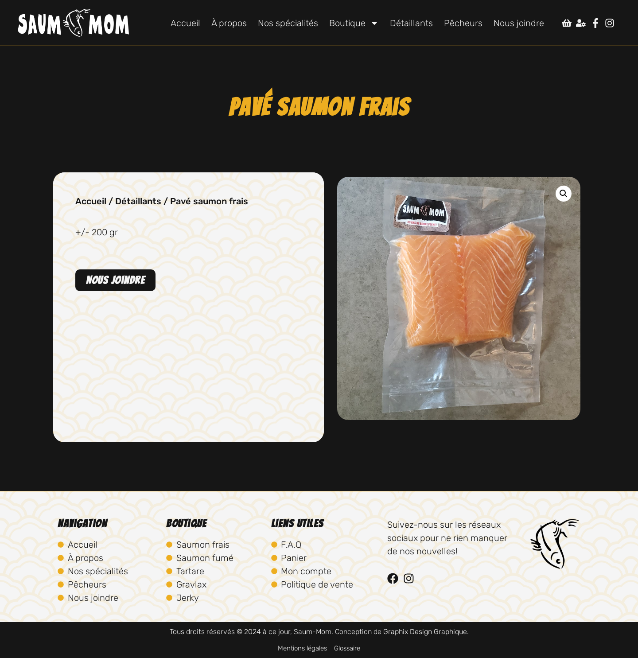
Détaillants (411, 23)
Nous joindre (519, 23)
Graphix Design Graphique (425, 631)
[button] (564, 194)
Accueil (185, 23)
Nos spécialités (288, 23)
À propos (229, 23)
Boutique (354, 23)
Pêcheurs (463, 23)
